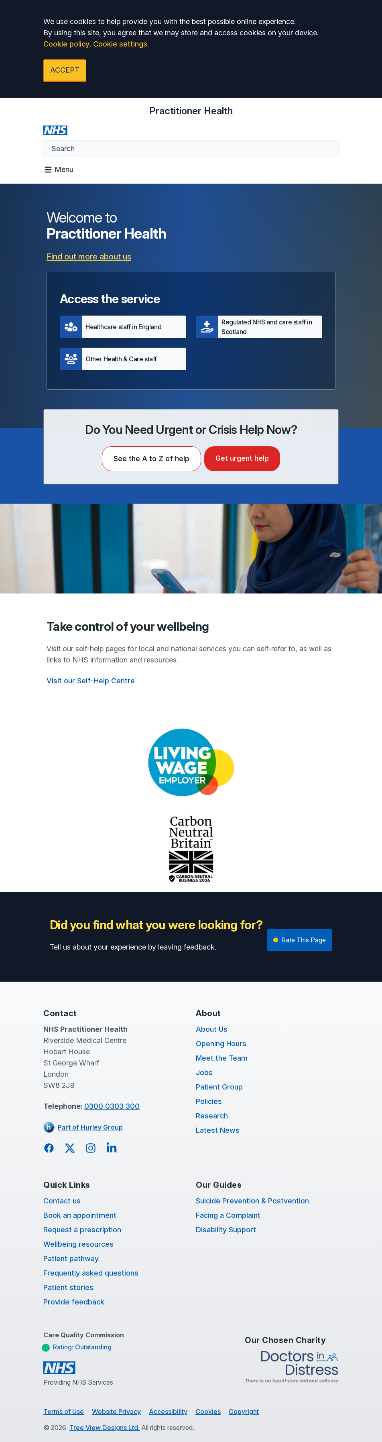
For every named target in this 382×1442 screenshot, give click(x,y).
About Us (212, 1029)
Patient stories (68, 1287)
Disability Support (226, 1229)
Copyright (244, 1412)
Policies (209, 1101)
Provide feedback (73, 1302)
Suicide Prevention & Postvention (252, 1201)
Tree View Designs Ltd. (104, 1428)
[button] (123, 327)
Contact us (62, 1201)
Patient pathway (71, 1258)
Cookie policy (66, 44)
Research (212, 1116)
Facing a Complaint (228, 1215)
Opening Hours (221, 1043)
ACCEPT (64, 70)
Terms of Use (63, 1412)
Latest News (218, 1130)
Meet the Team (222, 1058)
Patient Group (219, 1087)
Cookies (208, 1412)
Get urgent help (242, 458)
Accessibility (168, 1412)
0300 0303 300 (112, 1106)
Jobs (204, 1072)
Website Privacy (116, 1412)
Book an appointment (79, 1215)
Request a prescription (82, 1229)
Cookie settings (120, 44)
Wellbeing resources (78, 1244)
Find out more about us (89, 256)
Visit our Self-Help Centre (91, 680)
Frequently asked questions (90, 1273)
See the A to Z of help (151, 458)
